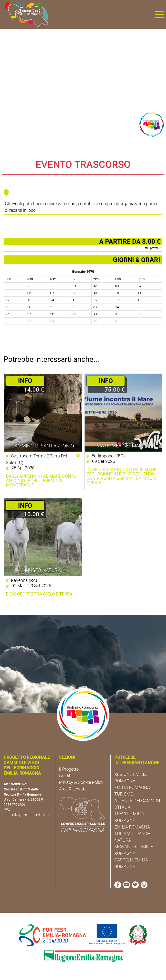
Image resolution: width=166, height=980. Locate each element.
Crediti (65, 775)
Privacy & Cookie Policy (81, 782)
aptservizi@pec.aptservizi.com (26, 815)
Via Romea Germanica (123, 446)
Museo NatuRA (43, 570)
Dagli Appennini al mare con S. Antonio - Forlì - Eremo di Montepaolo (41, 480)
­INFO (25, 380)
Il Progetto (69, 769)
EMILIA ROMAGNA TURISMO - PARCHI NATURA (133, 833)
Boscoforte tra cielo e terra (39, 594)
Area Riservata (73, 788)
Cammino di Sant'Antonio (42, 446)
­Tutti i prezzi (151, 248)
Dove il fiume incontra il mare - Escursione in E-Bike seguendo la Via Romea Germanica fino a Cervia (122, 476)
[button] (159, 14)
